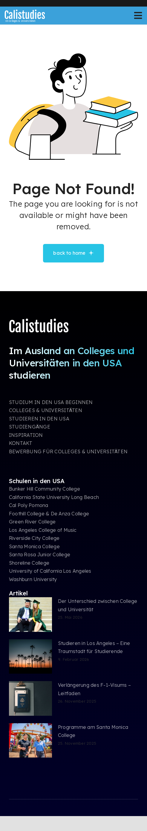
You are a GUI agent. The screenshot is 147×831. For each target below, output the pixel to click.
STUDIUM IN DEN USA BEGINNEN (51, 402)
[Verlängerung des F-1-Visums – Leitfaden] (30, 698)
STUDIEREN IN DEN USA (39, 419)
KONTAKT (21, 443)
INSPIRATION (26, 435)
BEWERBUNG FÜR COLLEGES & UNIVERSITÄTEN (68, 451)
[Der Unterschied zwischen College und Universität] (30, 614)
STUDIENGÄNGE (29, 427)
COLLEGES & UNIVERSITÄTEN (45, 410)
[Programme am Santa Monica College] (30, 740)
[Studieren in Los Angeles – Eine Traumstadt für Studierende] (30, 656)
